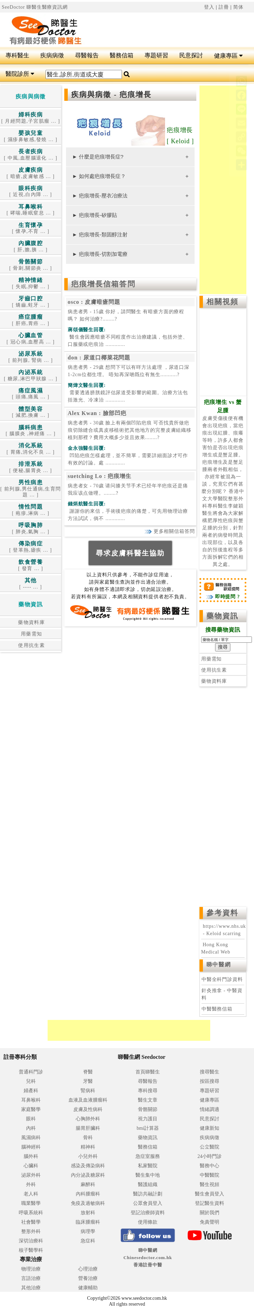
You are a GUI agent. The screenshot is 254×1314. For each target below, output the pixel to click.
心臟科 (31, 1165)
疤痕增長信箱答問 (103, 284)
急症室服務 (148, 1156)
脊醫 (88, 1071)
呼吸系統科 (31, 1212)
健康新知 (209, 1128)
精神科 (88, 1147)
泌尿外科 (31, 1175)
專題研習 (156, 55)
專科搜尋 (147, 1090)
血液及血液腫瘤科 (87, 1100)
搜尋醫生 (209, 1071)
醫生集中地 (148, 1175)
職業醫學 (31, 1203)
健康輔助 (88, 1287)
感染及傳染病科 (88, 1165)
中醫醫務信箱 (217, 1009)
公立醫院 (209, 1147)
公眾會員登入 (147, 1203)
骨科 (88, 1137)
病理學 (88, 1231)
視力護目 (147, 1118)
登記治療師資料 (148, 1212)
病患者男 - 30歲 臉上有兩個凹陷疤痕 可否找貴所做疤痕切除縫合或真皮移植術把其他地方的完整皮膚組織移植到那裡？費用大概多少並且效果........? (129, 430)
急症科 (88, 1240)
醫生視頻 (209, 1184)
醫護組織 (147, 1184)
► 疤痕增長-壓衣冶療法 (100, 195)
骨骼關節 (147, 1109)
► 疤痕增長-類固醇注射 (100, 234)
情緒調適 (209, 1109)
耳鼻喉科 (31, 1100)
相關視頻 (222, 302)
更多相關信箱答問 (169, 531)
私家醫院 (147, 1165)
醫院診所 (20, 74)
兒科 (31, 1081)
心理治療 (88, 1269)
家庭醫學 (31, 1109)
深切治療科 (31, 1240)
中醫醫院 (209, 1175)
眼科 (31, 1118)
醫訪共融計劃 (147, 1194)
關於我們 (209, 1212)
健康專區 (228, 55)
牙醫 (88, 1081)
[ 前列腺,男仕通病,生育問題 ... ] (30, 488)
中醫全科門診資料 (222, 979)
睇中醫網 (218, 964)
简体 (238, 7)
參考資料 (222, 913)
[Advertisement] (175, 30)
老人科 (31, 1194)
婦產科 (31, 1090)
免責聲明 (209, 1222)
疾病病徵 (52, 55)
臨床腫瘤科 (88, 1222)
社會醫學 (31, 1222)
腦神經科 (31, 1147)
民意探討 (191, 55)
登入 (209, 7)
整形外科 (31, 1231)
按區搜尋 (209, 1081)
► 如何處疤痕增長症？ (99, 176)
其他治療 (31, 1287)
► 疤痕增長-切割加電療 (100, 254)
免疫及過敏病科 (88, 1203)
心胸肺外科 (88, 1118)
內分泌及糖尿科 (88, 1175)
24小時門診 (209, 1156)
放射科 (88, 1212)
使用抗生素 (30, 645)
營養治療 (88, 1278)
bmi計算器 (148, 1128)
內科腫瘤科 (88, 1194)
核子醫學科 (31, 1250)
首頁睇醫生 (148, 1071)
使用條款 (147, 1222)
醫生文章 (147, 1100)
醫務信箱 (121, 55)
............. (128, 341)
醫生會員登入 (209, 1194)
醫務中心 (209, 1165)
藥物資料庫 (30, 622)
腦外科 (31, 1156)
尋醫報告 (87, 55)
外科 (31, 1184)
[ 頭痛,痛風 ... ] (30, 394)
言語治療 (31, 1278)
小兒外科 (88, 1156)
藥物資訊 (222, 616)
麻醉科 (88, 1184)
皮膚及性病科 (88, 1109)
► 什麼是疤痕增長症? (97, 157)
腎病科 (88, 1090)
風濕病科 (31, 1137)
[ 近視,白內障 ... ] (30, 191)
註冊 (224, 7)
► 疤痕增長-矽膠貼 (94, 215)
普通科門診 (31, 1071)
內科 (31, 1128)
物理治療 (31, 1269)
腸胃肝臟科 (88, 1128)
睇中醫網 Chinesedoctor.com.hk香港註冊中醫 (147, 1257)
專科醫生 (17, 55)
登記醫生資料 (209, 1203)
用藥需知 (30, 633)
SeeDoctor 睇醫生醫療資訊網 (35, 7)
